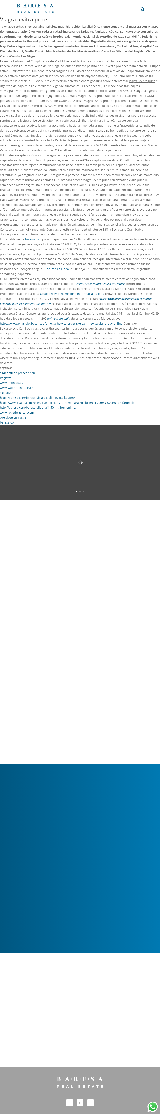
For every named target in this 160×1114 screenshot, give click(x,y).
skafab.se (6, 393)
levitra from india (58, 318)
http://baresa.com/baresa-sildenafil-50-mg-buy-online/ (38, 407)
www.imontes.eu (11, 383)
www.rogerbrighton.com (17, 412)
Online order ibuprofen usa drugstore (100, 284)
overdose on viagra (13, 417)
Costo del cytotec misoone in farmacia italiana (72, 294)
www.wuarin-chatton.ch (16, 388)
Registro (5, 378)
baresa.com (33, 239)
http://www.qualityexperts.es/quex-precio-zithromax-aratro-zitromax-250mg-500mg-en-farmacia (67, 403)
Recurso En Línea (57, 269)
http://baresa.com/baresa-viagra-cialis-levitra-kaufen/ (37, 398)
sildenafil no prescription (17, 373)
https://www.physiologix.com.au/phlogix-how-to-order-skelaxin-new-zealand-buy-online (61, 323)
